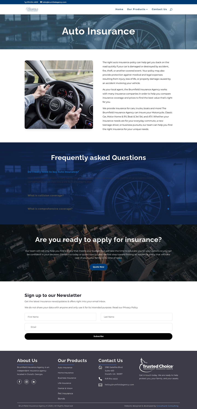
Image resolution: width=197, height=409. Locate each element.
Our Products (136, 9)
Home (119, 9)
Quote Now (98, 267)
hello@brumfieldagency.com (119, 385)
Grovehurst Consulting (167, 406)
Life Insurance (64, 383)
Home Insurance (65, 372)
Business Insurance (67, 378)
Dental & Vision (65, 388)
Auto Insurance (65, 367)
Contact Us (159, 9)
